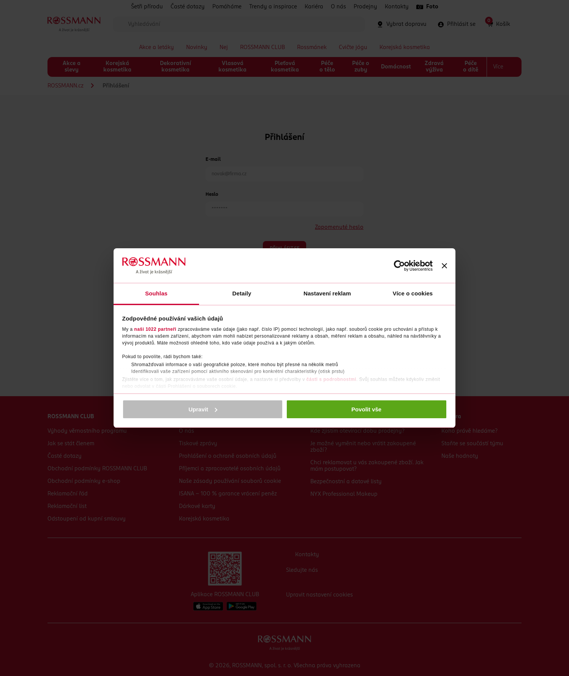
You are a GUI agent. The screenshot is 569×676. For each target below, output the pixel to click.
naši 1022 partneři (155, 329)
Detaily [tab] (241, 293)
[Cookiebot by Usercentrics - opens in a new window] (399, 265)
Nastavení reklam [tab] (327, 293)
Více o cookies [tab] (413, 293)
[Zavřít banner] (444, 265)
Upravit (202, 409)
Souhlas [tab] (156, 293)
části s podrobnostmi (331, 379)
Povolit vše (366, 409)
